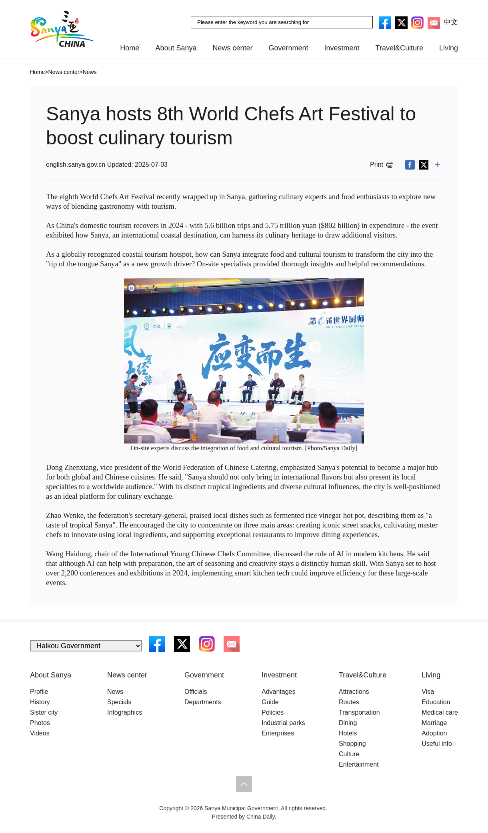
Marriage (434, 722)
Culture (349, 754)
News (115, 691)
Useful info (437, 743)
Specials (119, 702)
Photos (40, 722)
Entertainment (359, 764)
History (40, 702)
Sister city (44, 712)
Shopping (352, 743)
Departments (202, 702)
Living (448, 48)
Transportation (359, 712)
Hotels (348, 733)
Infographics (124, 712)
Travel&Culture (399, 48)
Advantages (279, 691)
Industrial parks (283, 722)
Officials (195, 691)
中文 (451, 22)
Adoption (434, 733)
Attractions (354, 691)
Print (376, 164)
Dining (348, 722)
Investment (342, 48)
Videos (40, 733)
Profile (39, 691)
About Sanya (175, 48)
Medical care (440, 712)
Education (436, 702)
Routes (349, 702)
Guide (270, 702)
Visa (428, 691)
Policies (273, 712)
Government (288, 48)
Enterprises (278, 733)
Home (129, 48)
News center (232, 48)
